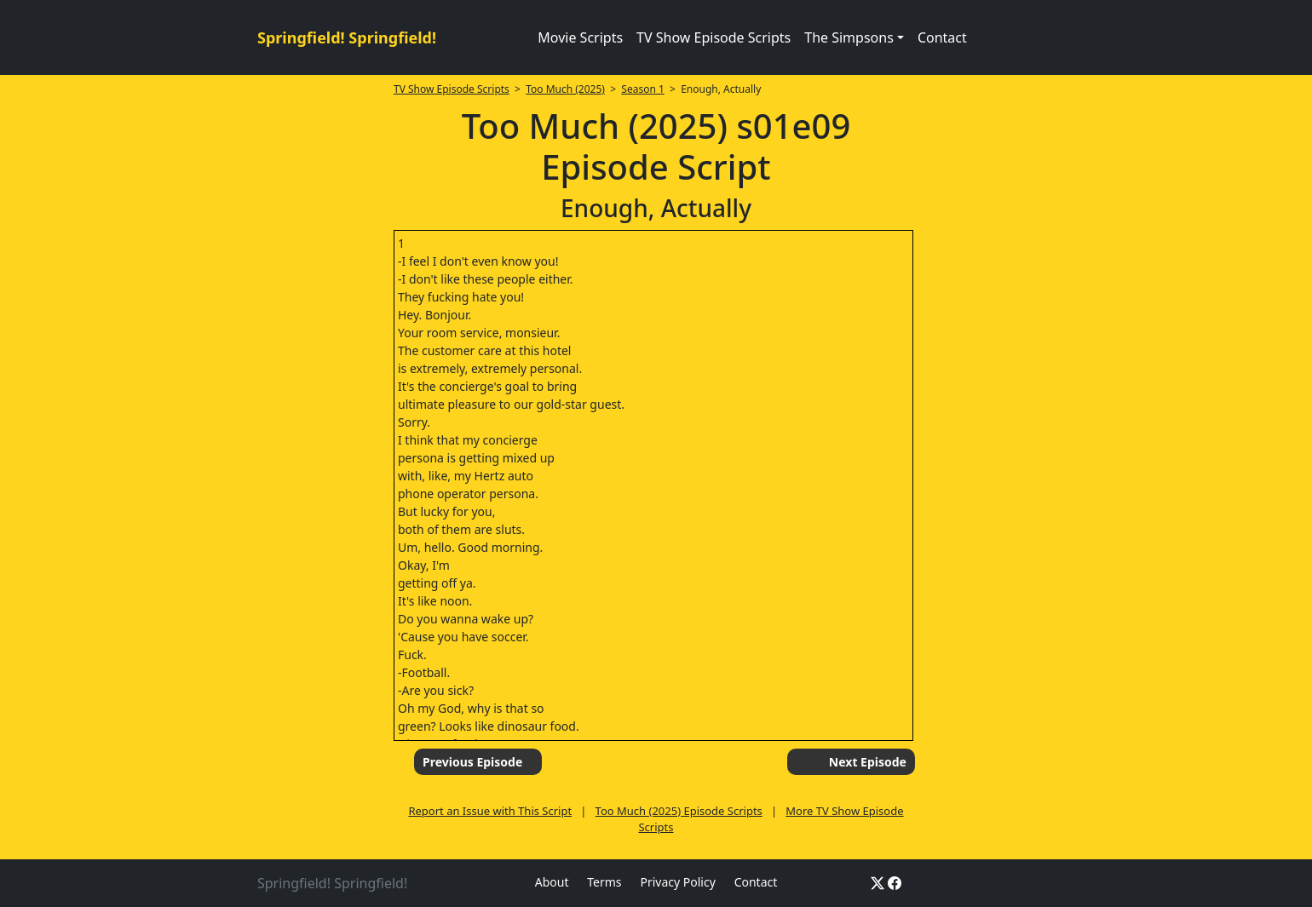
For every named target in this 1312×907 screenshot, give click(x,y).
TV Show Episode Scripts (713, 37)
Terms (604, 882)
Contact (942, 37)
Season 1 (643, 89)
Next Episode (867, 762)
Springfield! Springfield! (346, 37)
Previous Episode (472, 762)
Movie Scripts (580, 37)
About (552, 882)
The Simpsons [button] (849, 37)
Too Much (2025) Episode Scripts (679, 810)
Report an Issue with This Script (490, 810)
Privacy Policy (677, 882)
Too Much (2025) (565, 89)
